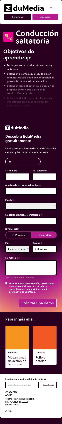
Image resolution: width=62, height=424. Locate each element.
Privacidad (11, 404)
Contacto (11, 392)
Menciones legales (16, 401)
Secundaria (43, 235)
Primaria (18, 235)
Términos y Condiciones (20, 399)
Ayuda (8, 394)
